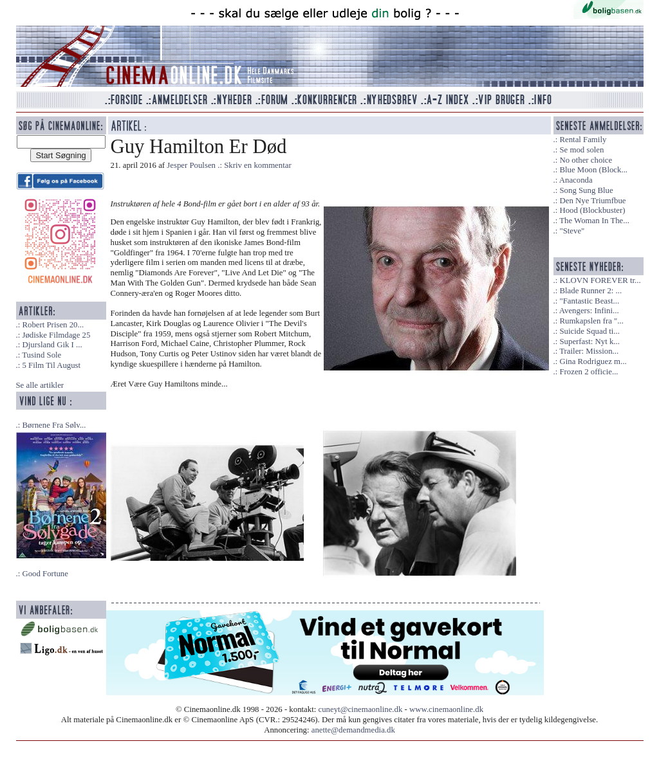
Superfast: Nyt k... (589, 341)
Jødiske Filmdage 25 (56, 335)
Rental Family (582, 139)
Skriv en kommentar (258, 165)
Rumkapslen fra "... (591, 320)
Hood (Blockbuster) (592, 210)
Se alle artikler (40, 385)
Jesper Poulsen (191, 165)
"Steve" (571, 230)
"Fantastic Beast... (589, 300)
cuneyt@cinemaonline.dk (361, 709)
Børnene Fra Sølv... (54, 425)
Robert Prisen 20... (53, 324)
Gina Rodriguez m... (592, 361)
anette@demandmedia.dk (353, 729)
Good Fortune (45, 573)
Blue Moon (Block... (593, 169)
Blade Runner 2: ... (590, 290)
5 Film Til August (51, 365)
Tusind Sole (41, 355)
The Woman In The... (594, 220)
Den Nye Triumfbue (592, 200)
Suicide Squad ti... (589, 331)
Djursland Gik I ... (52, 344)
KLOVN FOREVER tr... (599, 280)
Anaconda (576, 180)
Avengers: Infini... (589, 310)
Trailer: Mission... (588, 351)
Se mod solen (581, 149)
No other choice (585, 160)
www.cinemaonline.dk (446, 709)
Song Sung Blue (586, 190)
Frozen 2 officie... (588, 371)
